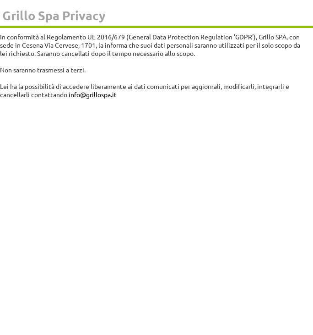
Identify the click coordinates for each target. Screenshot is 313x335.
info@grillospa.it (93, 94)
